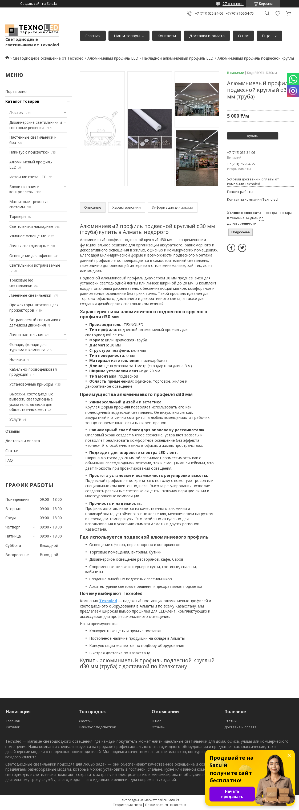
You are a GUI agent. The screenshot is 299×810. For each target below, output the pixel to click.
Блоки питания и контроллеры (24, 189)
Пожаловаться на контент (165, 805)
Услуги (15, 419)
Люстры (17, 112)
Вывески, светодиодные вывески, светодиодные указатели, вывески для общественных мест (31, 401)
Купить (252, 136)
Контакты (166, 35)
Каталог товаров (22, 101)
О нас (243, 35)
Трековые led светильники (21, 283)
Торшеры (17, 216)
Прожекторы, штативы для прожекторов (34, 307)
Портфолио (16, 91)
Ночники (17, 359)
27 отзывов (233, 3)
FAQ (9, 460)
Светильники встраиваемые (34, 265)
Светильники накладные (31, 226)
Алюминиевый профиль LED (112, 58)
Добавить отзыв (277, 13)
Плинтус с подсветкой (29, 152)
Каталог (12, 727)
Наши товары (127, 35)
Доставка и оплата (207, 35)
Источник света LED (28, 176)
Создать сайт (30, 4)
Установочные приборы (31, 384)
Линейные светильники (30, 295)
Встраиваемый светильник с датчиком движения (35, 322)
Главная (92, 35)
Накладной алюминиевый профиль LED (177, 58)
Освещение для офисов (30, 255)
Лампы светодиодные (29, 245)
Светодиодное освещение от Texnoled (48, 58)
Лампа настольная (26, 334)
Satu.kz (174, 799)
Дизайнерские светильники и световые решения (35, 125)
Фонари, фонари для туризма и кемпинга (28, 347)
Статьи (11, 450)
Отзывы (12, 431)
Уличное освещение (27, 235)
